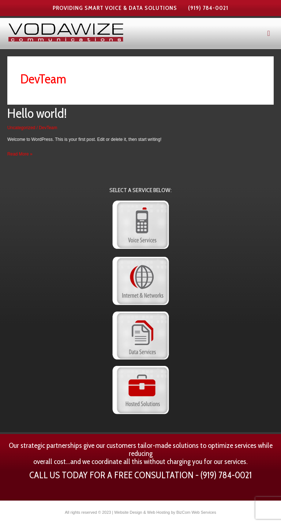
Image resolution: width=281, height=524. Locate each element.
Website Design (128, 512)
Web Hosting (158, 512)
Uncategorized (21, 127)
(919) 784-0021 (208, 7)
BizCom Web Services (196, 512)
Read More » (19, 153)
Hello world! (37, 113)
